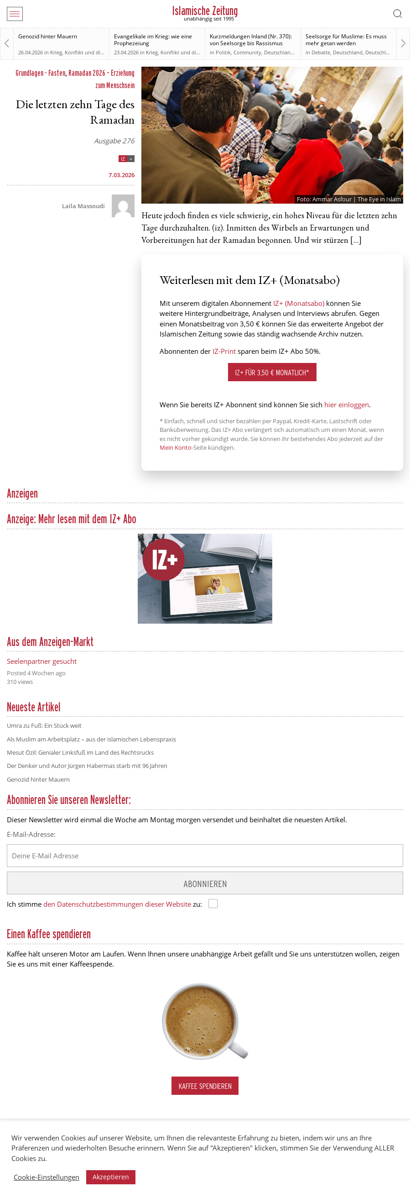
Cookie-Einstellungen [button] (46, 1177)
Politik (223, 52)
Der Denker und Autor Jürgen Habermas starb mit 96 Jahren (87, 766)
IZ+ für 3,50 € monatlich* (272, 372)
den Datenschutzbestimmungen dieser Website (117, 904)
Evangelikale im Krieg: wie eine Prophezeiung (153, 39)
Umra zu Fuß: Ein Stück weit (44, 725)
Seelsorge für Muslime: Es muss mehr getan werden (346, 39)
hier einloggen (346, 404)
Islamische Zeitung (205, 10)
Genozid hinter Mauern (47, 36)
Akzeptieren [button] (111, 1176)
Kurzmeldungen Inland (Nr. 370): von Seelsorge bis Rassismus (251, 39)
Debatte (320, 52)
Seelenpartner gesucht (42, 661)
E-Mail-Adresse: (31, 834)
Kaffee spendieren (205, 1086)
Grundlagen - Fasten (40, 72)
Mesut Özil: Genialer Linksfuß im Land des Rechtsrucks (80, 752)
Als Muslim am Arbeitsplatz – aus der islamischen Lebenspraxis (91, 739)
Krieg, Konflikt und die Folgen (85, 52)
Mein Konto (176, 447)
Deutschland (279, 52)
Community (247, 52)
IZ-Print (224, 351)
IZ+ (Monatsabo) (298, 303)
